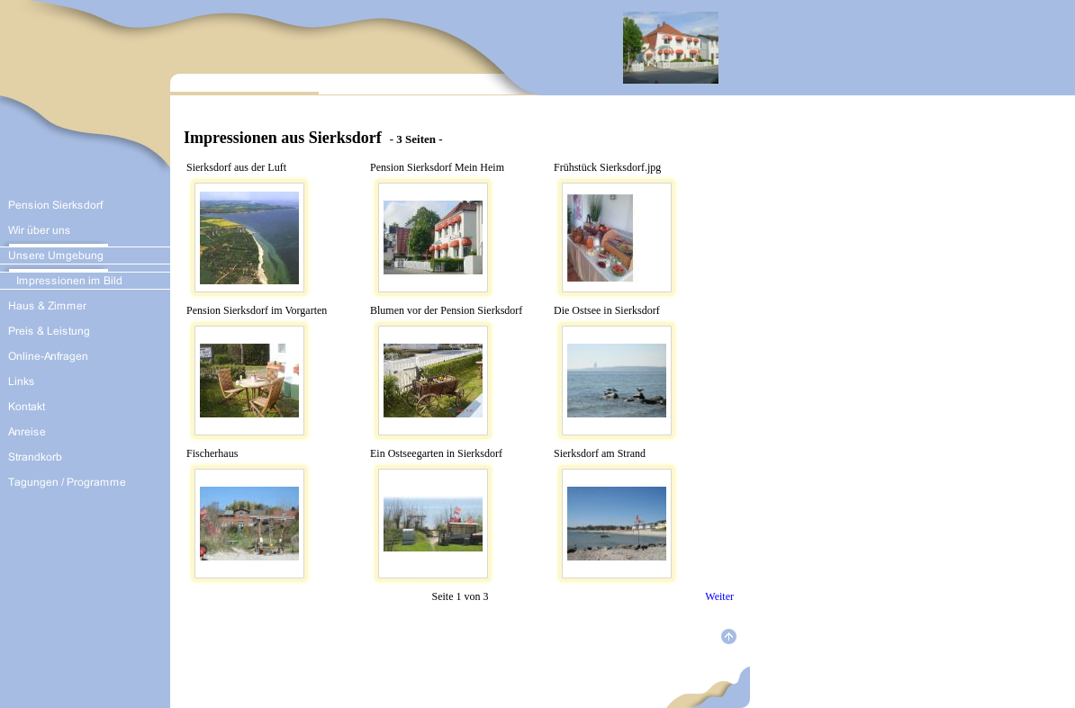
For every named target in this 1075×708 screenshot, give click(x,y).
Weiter (719, 596)
